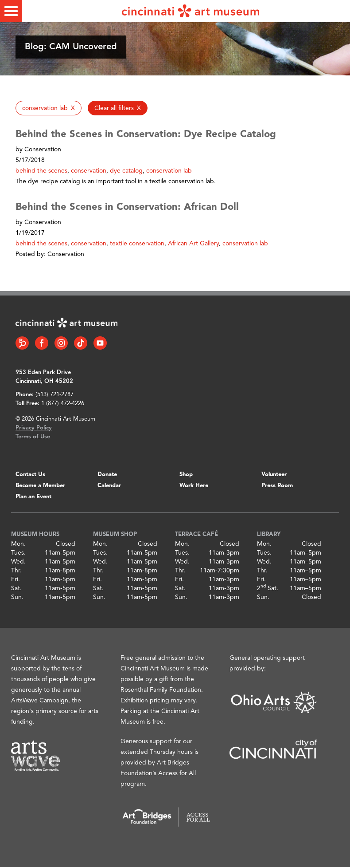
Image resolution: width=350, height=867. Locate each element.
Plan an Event (33, 497)
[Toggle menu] (11, 11)
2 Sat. (267, 588)
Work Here (193, 486)
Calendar (109, 486)
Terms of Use (33, 437)
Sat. (16, 588)
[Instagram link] (61, 343)
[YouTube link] (100, 343)
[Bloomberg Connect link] (22, 343)
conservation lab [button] (169, 171)
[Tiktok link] (80, 343)
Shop (186, 474)
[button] (49, 108)
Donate (107, 474)
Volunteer (274, 474)
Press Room (277, 486)
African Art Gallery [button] (193, 243)
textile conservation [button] (137, 243)
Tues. (18, 553)
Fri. (15, 579)
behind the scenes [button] (41, 171)
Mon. (18, 544)
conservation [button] (88, 171)
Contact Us (30, 474)
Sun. (17, 597)
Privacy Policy (34, 428)
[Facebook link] (41, 343)
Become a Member (40, 486)
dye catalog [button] (126, 171)
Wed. (18, 562)
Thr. (16, 570)
